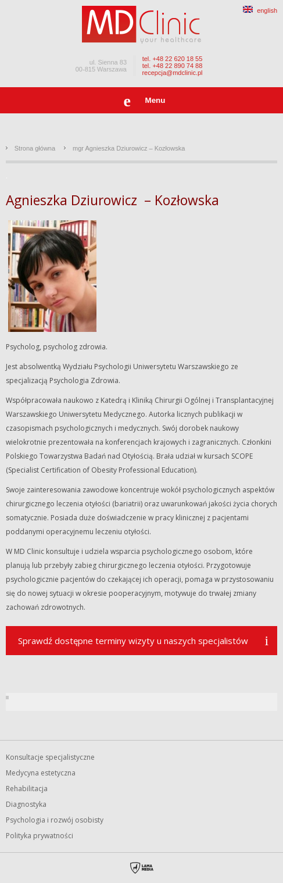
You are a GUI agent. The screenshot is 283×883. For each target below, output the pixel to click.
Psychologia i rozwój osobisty (54, 820)
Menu (155, 100)
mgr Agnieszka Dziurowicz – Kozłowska (129, 148)
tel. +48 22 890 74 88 (172, 65)
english (260, 10)
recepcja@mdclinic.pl (172, 72)
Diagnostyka (26, 804)
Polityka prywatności (39, 836)
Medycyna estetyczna (41, 773)
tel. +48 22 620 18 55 (172, 58)
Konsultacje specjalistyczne (50, 757)
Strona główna (35, 148)
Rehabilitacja (27, 788)
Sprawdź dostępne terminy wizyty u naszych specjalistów (133, 640)
